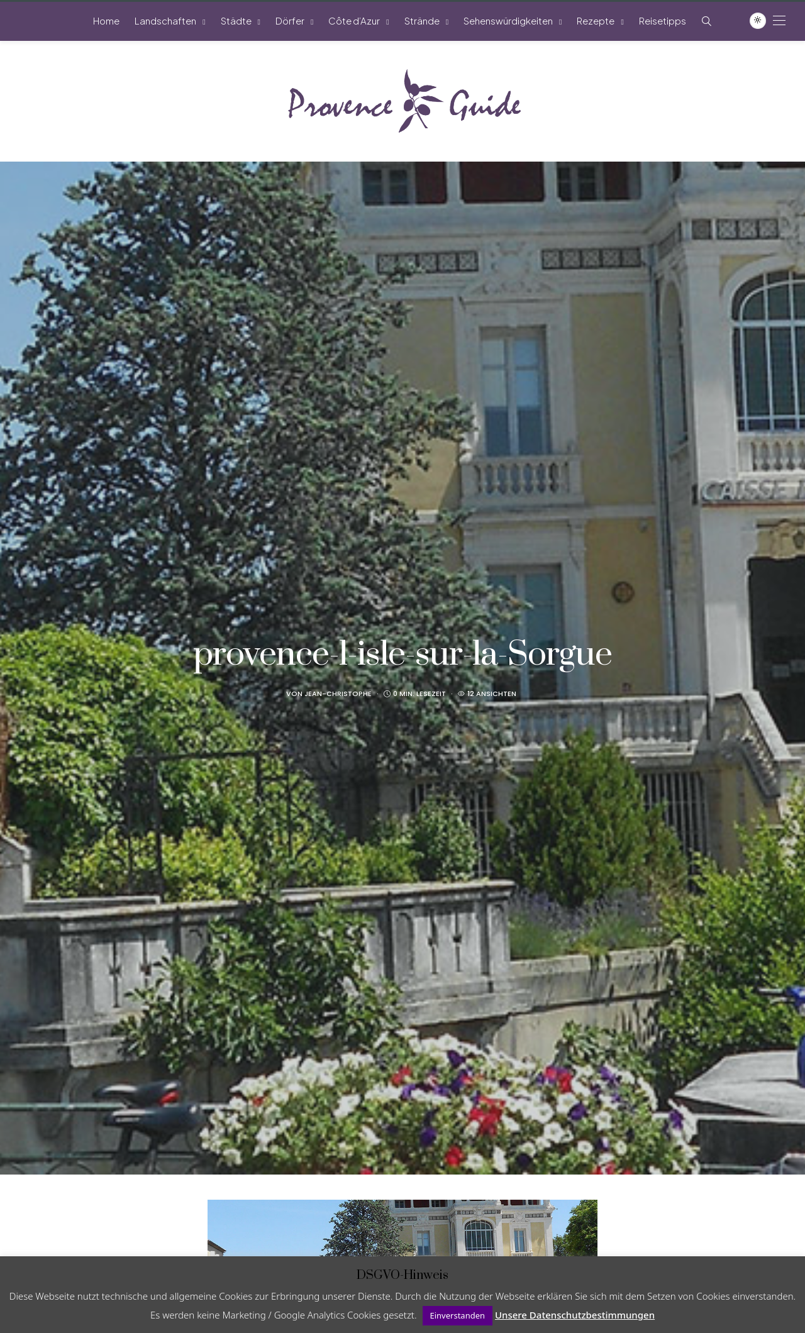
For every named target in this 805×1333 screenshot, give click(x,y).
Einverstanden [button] (458, 1315)
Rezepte (595, 20)
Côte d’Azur (354, 20)
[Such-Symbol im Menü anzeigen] (706, 21)
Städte (236, 20)
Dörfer (289, 20)
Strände (422, 20)
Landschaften (165, 20)
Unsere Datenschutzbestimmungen (575, 1314)
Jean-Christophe (338, 694)
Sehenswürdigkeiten (508, 20)
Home (106, 20)
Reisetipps (662, 20)
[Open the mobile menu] (779, 20)
